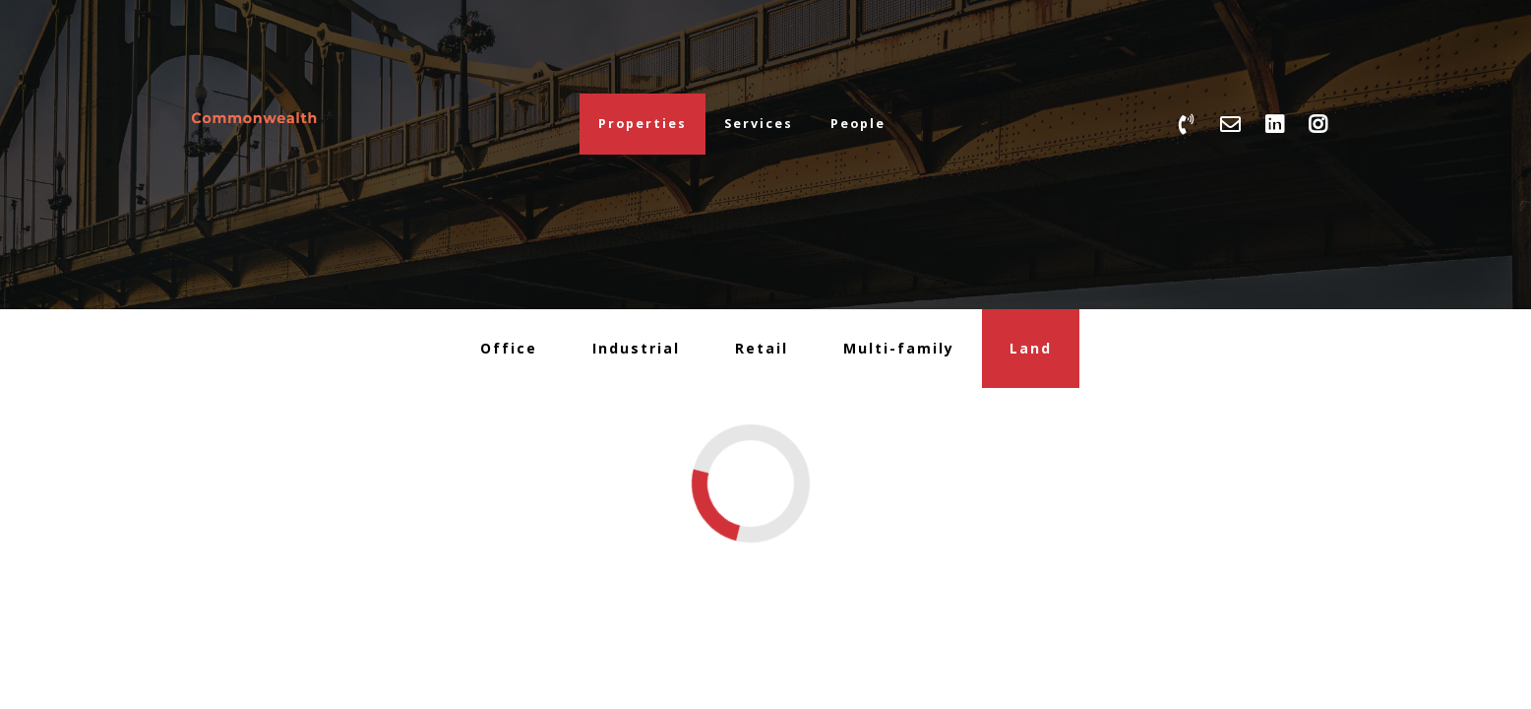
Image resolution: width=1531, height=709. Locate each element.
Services (758, 123)
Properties (642, 123)
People (858, 123)
